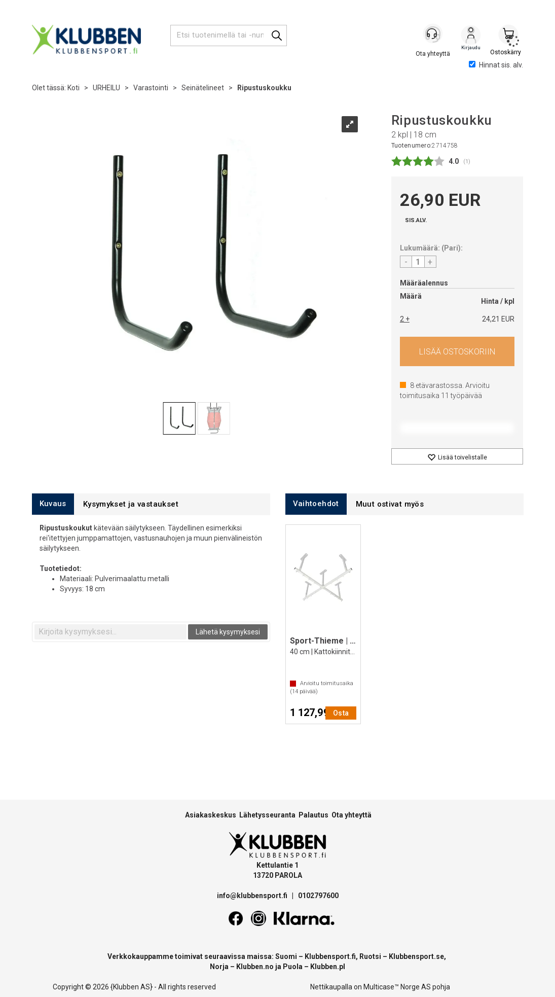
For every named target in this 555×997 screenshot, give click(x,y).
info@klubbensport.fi (253, 896)
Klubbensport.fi (330, 956)
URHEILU (106, 88)
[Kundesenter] (433, 35)
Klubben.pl (327, 967)
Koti (73, 88)
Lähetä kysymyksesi (228, 632)
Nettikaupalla (331, 987)
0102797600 (318, 896)
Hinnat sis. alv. (496, 65)
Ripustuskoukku (264, 88)
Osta (457, 351)
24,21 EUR (498, 319)
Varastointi (150, 88)
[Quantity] (418, 262)
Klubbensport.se (416, 956)
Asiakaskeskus (210, 815)
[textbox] (110, 632)
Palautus (313, 815)
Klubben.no (255, 967)
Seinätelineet (202, 88)
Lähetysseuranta (267, 815)
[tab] (53, 503)
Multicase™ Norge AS (397, 987)
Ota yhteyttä (351, 815)
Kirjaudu (471, 36)
